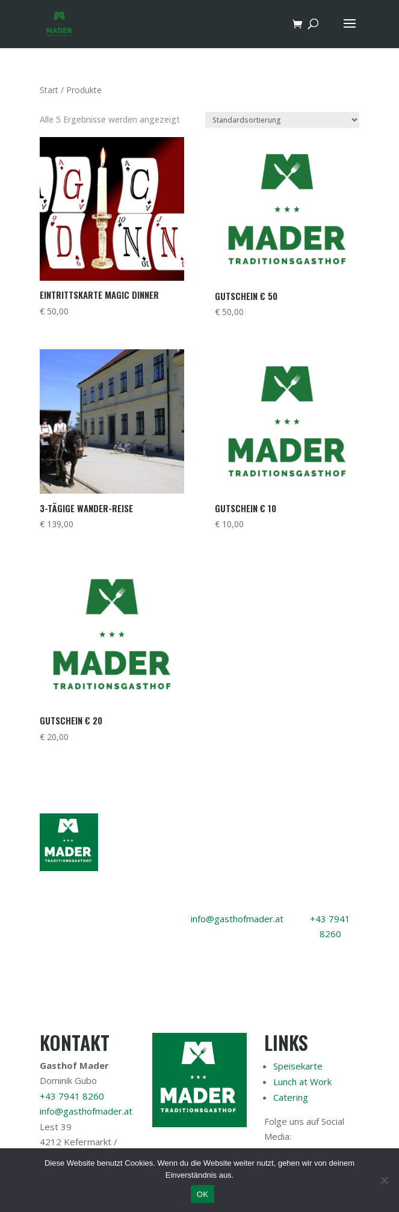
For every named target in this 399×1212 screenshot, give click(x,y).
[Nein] (384, 1180)
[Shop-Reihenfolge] (282, 120)
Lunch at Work (302, 1082)
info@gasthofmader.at (237, 919)
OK (202, 1194)
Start (49, 90)
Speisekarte (298, 1066)
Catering (290, 1097)
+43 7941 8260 (72, 1096)
